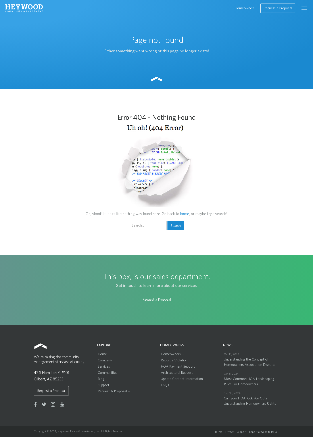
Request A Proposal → (114, 391)
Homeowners (245, 8)
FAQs (165, 385)
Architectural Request (177, 372)
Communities (107, 372)
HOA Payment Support (178, 366)
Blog (101, 379)
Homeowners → (173, 354)
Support (103, 385)
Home (102, 354)
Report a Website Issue (263, 432)
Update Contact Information (182, 379)
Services (104, 366)
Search (176, 225)
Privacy (229, 432)
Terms (218, 432)
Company (105, 360)
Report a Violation (174, 360)
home (184, 214)
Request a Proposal (278, 8)
